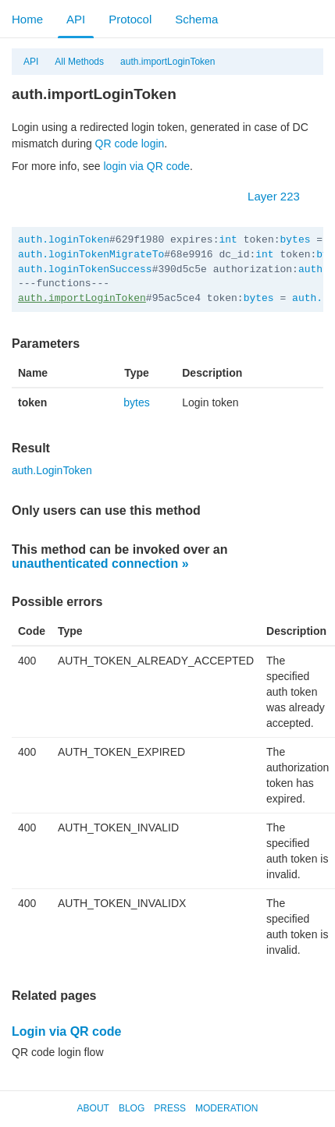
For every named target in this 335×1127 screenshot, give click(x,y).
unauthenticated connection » (100, 563)
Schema (196, 19)
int (228, 240)
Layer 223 (281, 196)
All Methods (79, 61)
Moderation (226, 1108)
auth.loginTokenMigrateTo (91, 254)
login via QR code (147, 166)
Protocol (130, 19)
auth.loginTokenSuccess (85, 269)
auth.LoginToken (52, 470)
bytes (295, 240)
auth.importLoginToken (167, 61)
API (75, 19)
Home (27, 19)
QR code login (130, 143)
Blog (131, 1108)
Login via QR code (66, 1031)
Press (170, 1108)
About (93, 1108)
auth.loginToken (63, 240)
